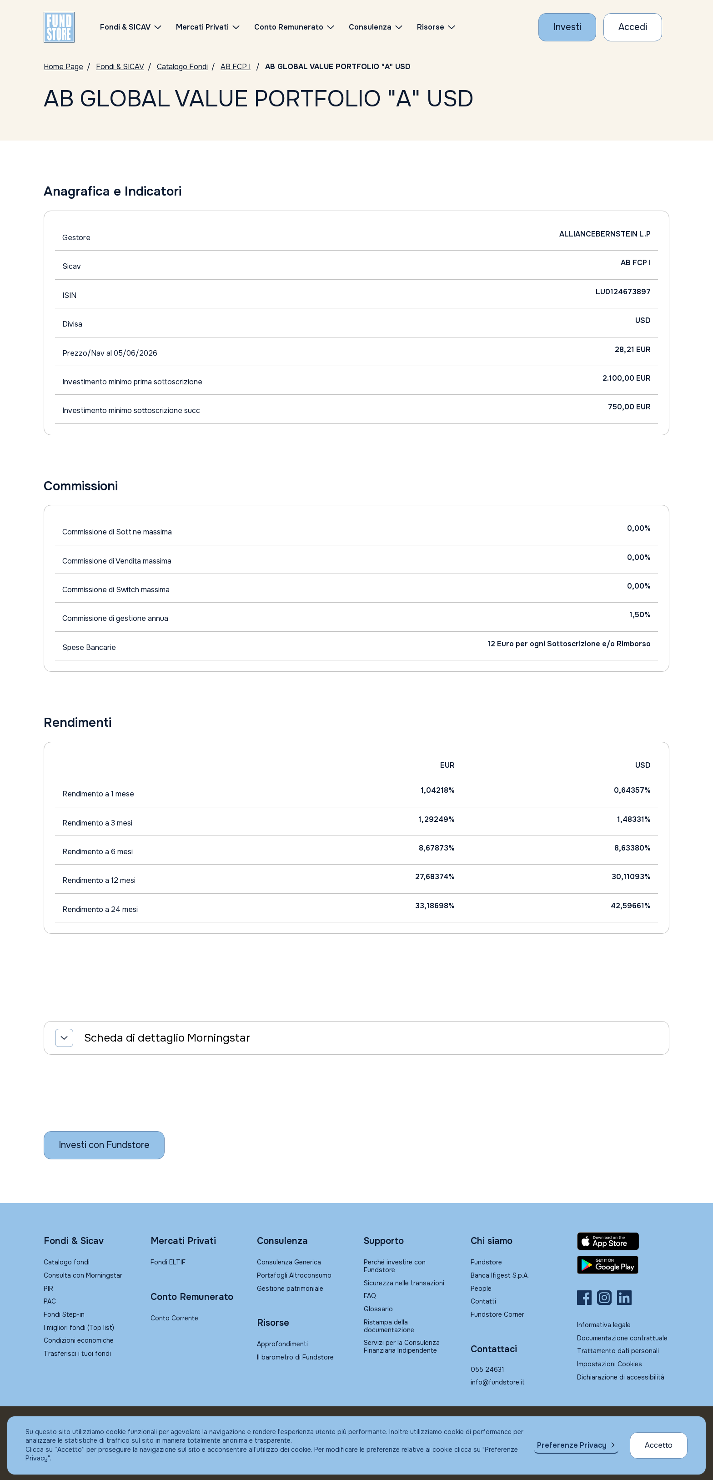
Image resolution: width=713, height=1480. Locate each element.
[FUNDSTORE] (59, 27)
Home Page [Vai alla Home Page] (63, 66)
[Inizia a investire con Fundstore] (104, 1145)
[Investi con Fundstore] (567, 27)
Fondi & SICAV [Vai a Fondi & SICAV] (120, 66)
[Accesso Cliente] (632, 27)
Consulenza (370, 27)
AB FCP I (236, 66)
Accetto (659, 1445)
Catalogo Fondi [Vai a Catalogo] (182, 66)
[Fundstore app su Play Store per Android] (623, 1265)
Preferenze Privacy (572, 1445)
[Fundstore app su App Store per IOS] (623, 1241)
